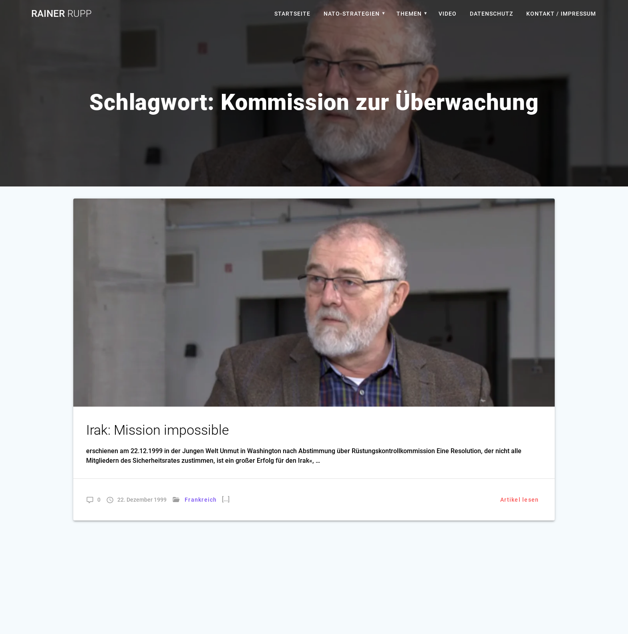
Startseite (292, 13)
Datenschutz (491, 13)
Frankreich (201, 499)
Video (448, 13)
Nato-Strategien (352, 13)
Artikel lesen (519, 499)
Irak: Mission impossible (157, 430)
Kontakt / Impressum (561, 13)
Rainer (61, 13)
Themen (409, 13)
